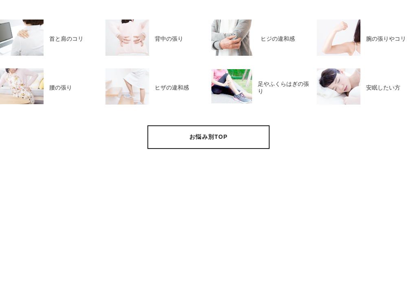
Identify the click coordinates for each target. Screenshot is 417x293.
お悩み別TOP (208, 136)
